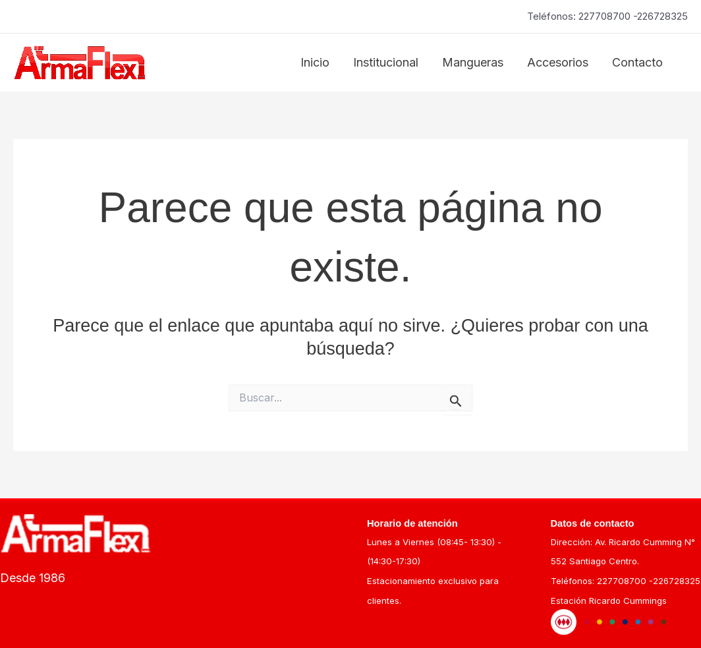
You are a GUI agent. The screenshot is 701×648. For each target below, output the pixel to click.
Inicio (314, 62)
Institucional (385, 62)
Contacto (637, 62)
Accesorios (557, 62)
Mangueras (472, 62)
